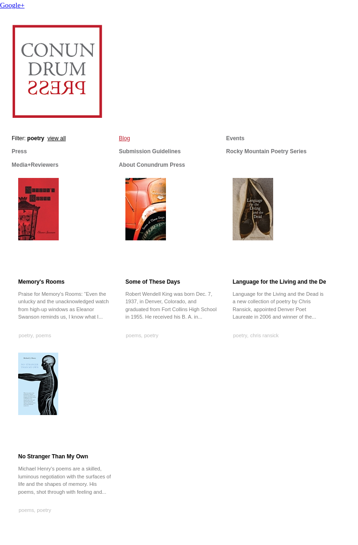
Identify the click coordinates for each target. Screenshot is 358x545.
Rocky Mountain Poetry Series (266, 151)
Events (235, 138)
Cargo (348, 535)
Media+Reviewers (35, 165)
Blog (124, 138)
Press (19, 151)
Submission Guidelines (150, 151)
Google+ (12, 5)
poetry (26, 335)
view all (57, 138)
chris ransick (264, 335)
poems (43, 335)
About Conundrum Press (152, 165)
